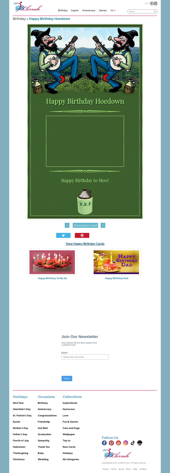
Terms (114, 469)
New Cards (69, 446)
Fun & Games (70, 421)
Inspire (75, 10)
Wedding (43, 459)
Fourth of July (21, 440)
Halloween (19, 446)
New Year (18, 403)
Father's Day (20, 434)
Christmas (19, 459)
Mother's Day (20, 428)
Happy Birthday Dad (116, 278)
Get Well (43, 428)
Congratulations (47, 415)
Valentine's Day (22, 409)
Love (65, 415)
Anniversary (88, 10)
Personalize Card (85, 225)
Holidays (68, 453)
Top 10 (66, 440)
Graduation (44, 434)
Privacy (106, 469)
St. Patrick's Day (22, 415)
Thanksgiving (20, 453)
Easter (16, 421)
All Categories (71, 459)
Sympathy (43, 440)
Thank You (44, 446)
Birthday (63, 10)
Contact (142, 469)
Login (146, 3)
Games (103, 10)
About (121, 469)
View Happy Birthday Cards (85, 243)
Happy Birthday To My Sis (52, 278)
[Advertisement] (85, 303)
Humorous (69, 409)
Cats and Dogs (71, 428)
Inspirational (70, 403)
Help (135, 469)
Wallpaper (69, 434)
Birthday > (21, 19)
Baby (41, 453)
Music (128, 469)
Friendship (44, 421)
